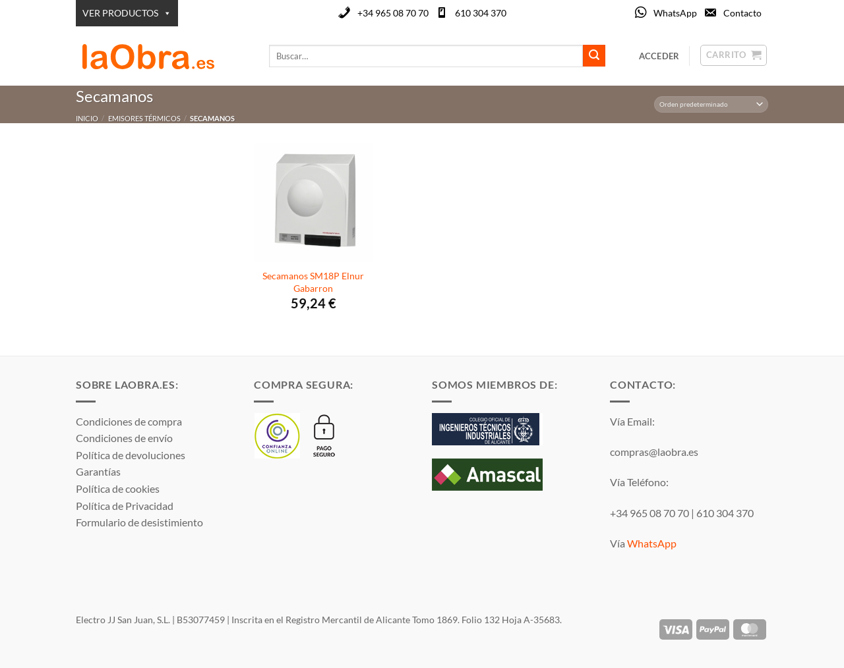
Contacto (742, 12)
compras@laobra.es (654, 451)
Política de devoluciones (130, 455)
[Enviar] (594, 56)
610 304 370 (480, 12)
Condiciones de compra (129, 421)
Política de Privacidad (124, 505)
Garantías (98, 471)
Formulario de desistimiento (139, 522)
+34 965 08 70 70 (393, 12)
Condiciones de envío (124, 437)
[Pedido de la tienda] (711, 104)
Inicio (87, 118)
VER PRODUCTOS (126, 13)
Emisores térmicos (144, 118)
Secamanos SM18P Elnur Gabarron (313, 282)
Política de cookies (118, 488)
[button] (659, 56)
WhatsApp (675, 12)
